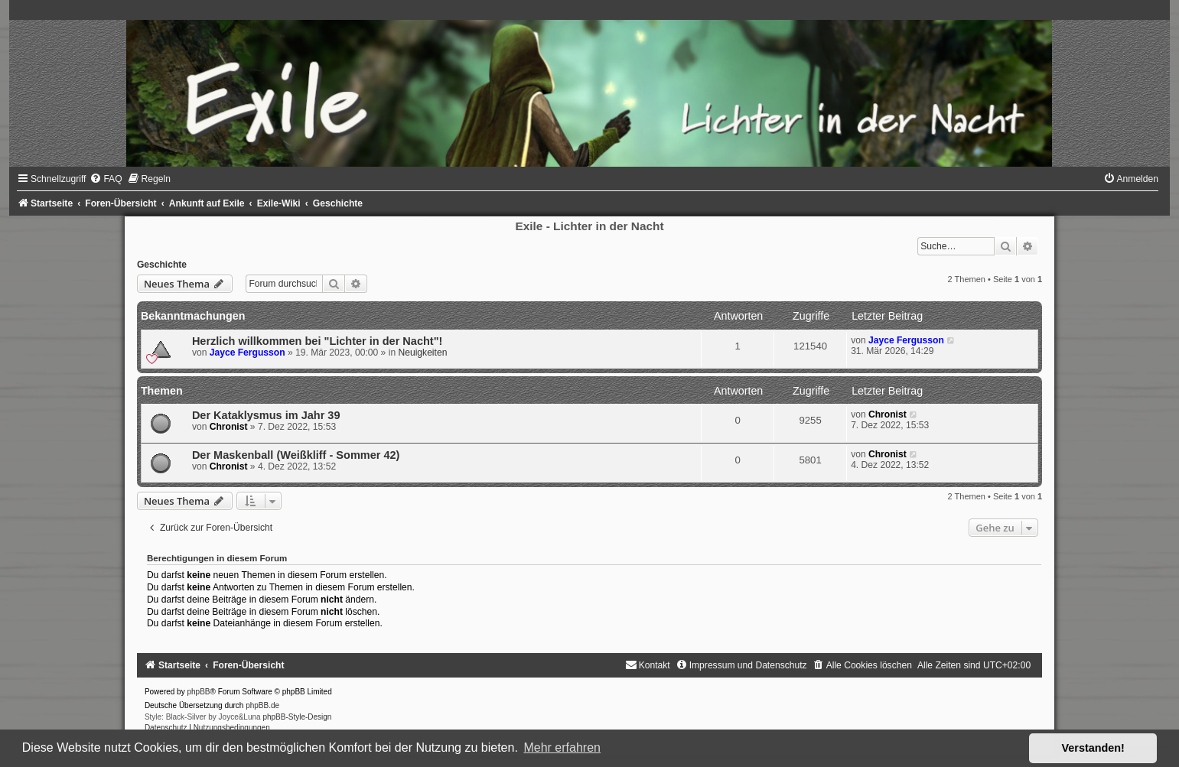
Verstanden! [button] (1093, 748)
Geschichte (162, 264)
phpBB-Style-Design (296, 717)
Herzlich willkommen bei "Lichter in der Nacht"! (317, 341)
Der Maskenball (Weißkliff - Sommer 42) (296, 455)
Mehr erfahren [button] (562, 747)
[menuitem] (106, 179)
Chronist (229, 426)
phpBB (198, 691)
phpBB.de (262, 705)
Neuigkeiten (422, 352)
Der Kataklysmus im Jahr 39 (266, 415)
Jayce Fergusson (247, 352)
